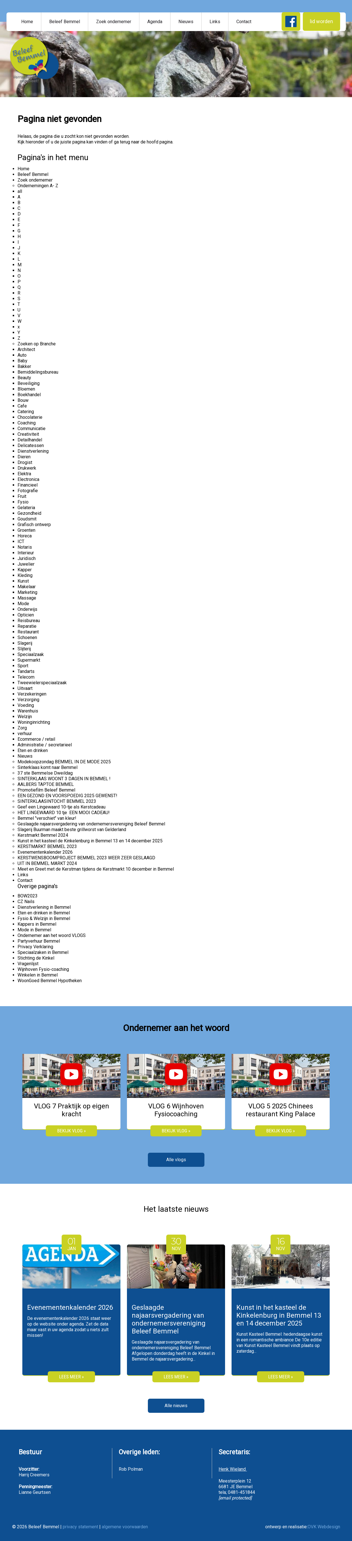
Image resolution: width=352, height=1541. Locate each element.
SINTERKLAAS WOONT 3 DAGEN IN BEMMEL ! (64, 778)
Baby (22, 360)
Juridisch (27, 558)
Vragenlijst (28, 963)
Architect (26, 349)
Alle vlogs (176, 1159)
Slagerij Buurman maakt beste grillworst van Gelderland (72, 829)
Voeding (26, 705)
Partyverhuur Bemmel (39, 941)
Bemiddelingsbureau (38, 372)
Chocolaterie (30, 417)
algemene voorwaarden (125, 1526)
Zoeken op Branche (37, 343)
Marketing (27, 592)
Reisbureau (29, 620)
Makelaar (27, 586)
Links (215, 21)
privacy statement (80, 1526)
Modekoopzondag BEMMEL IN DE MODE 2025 (64, 761)
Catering (26, 411)
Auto (22, 355)
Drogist (25, 462)
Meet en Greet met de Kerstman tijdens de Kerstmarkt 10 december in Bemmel (96, 869)
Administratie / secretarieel (45, 744)
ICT (21, 541)
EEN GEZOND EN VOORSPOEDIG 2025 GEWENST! (67, 795)
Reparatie (27, 626)
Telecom (26, 677)
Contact (243, 21)
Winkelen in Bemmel (38, 975)
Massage (27, 598)
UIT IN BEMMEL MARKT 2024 (47, 863)
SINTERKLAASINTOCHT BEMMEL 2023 (57, 801)
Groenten (26, 530)
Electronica (28, 479)
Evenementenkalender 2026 (45, 852)
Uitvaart (25, 688)
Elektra (24, 473)
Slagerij (25, 643)
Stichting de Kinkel (36, 958)
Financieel (28, 485)
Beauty (24, 377)
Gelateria (26, 507)
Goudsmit (27, 519)
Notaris (25, 547)
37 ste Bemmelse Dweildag (45, 773)
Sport (23, 665)
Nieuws (185, 21)
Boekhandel (29, 394)
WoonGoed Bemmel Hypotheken (50, 980)
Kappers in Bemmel (37, 924)
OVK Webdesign (324, 1526)
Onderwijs (27, 609)
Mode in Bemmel (34, 929)
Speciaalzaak (31, 654)
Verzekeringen (32, 694)
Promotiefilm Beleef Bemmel (46, 790)
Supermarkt (29, 660)
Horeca (25, 536)
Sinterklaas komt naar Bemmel (47, 767)
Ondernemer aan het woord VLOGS (52, 935)
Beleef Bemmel (64, 21)
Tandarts (26, 671)
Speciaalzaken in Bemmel (43, 952)
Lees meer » (71, 1376)
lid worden (321, 21)
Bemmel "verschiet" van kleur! (47, 818)
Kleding (25, 575)
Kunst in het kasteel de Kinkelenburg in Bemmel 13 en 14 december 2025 (90, 840)
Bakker (24, 366)
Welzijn (25, 716)
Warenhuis (28, 711)
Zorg (22, 728)
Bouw (23, 400)
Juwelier (26, 564)
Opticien (26, 615)
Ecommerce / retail (36, 739)
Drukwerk (27, 468)
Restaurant (28, 632)
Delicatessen (31, 445)
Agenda (154, 21)
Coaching (27, 423)
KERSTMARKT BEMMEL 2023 (47, 846)
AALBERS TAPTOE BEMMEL (46, 784)
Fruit (22, 496)
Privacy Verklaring (35, 946)
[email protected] (235, 1498)
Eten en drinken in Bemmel (44, 913)
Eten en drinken (33, 750)
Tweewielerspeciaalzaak (42, 682)
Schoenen (27, 637)
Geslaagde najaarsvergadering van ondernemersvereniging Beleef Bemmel (91, 824)
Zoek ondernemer (113, 21)
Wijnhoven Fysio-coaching (43, 969)
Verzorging (28, 699)
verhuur (25, 733)
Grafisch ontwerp (34, 524)
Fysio (23, 502)
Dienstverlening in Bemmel (44, 907)
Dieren (24, 456)
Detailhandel (30, 440)
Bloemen (26, 389)
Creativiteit (28, 434)
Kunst (23, 581)
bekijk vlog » (71, 1131)
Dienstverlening (33, 451)
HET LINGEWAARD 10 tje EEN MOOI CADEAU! (64, 812)
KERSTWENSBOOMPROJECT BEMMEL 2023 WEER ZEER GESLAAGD (86, 857)
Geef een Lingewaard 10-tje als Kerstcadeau (61, 807)
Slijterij (24, 648)
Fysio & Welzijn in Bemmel (44, 918)
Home (27, 21)
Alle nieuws (176, 1405)
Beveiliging (29, 383)
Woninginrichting (34, 722)
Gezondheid (29, 513)
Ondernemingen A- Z (38, 185)
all (20, 191)
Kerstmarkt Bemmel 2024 (43, 835)
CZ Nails (26, 901)
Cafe (22, 406)
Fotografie (28, 490)
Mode (23, 603)
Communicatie (32, 428)
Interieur (26, 552)
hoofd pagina (159, 142)
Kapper (25, 569)
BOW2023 (28, 896)
